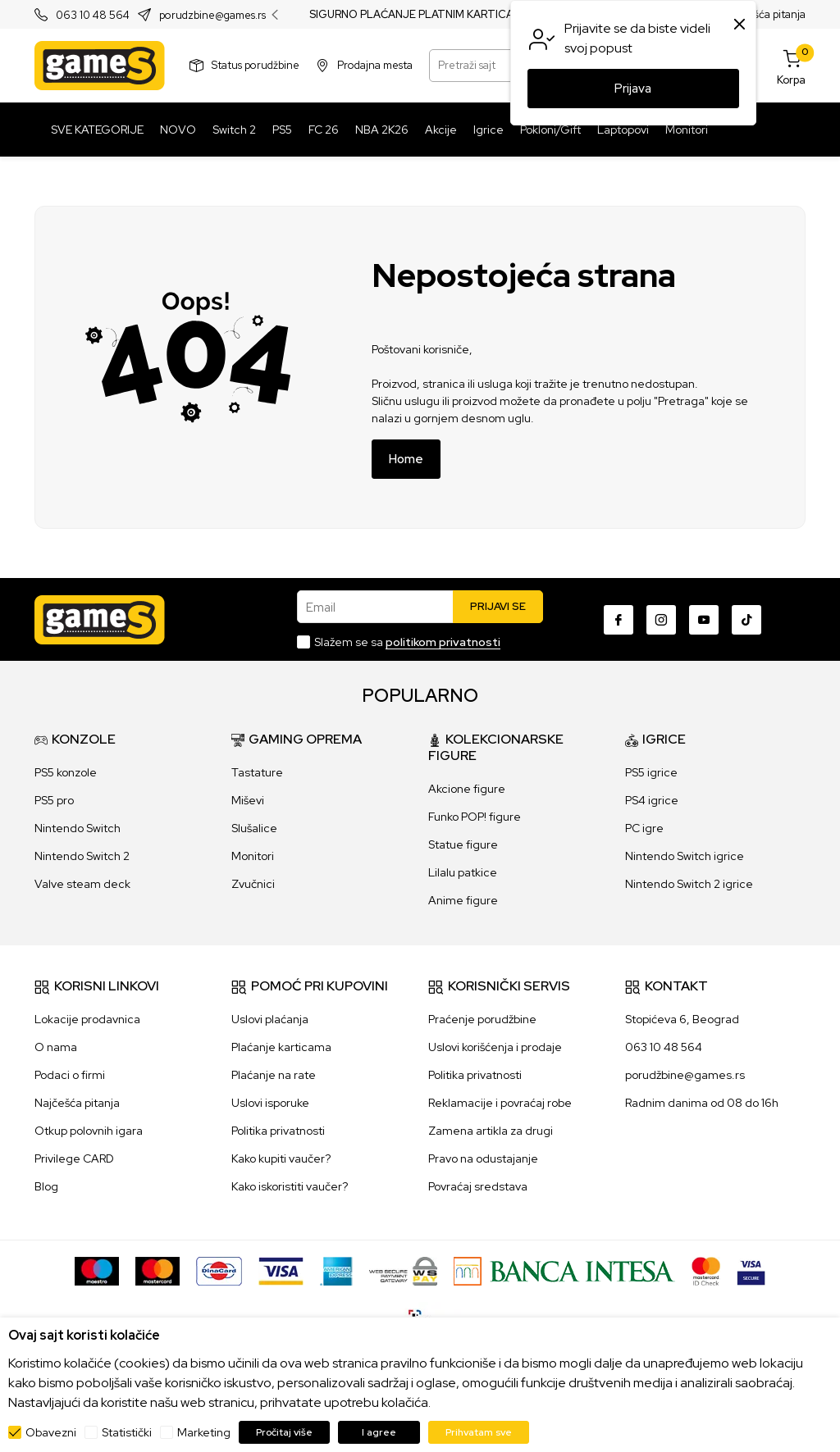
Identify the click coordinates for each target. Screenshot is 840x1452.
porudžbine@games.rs (685, 1074)
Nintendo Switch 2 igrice (689, 883)
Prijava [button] (632, 88)
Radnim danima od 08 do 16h (701, 1102)
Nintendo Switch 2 (82, 856)
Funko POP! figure (474, 816)
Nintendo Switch (77, 828)
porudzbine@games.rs (212, 15)
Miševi (247, 800)
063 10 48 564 (93, 15)
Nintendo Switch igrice (684, 856)
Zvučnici (253, 883)
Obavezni (50, 1432)
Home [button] (406, 459)
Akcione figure (466, 788)
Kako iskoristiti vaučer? (289, 1186)
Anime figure (463, 900)
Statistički (127, 1432)
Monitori (252, 856)
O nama (55, 1047)
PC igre (644, 828)
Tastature (257, 772)
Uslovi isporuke (270, 1102)
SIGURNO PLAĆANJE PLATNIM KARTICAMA (419, 14)
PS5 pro (54, 800)
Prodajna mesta (375, 65)
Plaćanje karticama (281, 1047)
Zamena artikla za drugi (490, 1130)
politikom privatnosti (443, 642)
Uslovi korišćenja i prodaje (495, 1047)
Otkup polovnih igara (88, 1130)
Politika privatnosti (278, 1130)
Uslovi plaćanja (269, 1019)
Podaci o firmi (69, 1074)
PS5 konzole (65, 772)
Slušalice (254, 828)
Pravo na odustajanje (483, 1158)
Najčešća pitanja (766, 14)
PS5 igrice (651, 772)
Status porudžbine (255, 65)
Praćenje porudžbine (482, 1019)
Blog (46, 1186)
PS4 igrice (651, 800)
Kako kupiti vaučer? (281, 1158)
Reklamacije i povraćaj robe (500, 1102)
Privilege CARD (74, 1158)
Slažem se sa (407, 642)
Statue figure (463, 844)
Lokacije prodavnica (87, 1019)
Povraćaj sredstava (477, 1186)
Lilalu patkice (462, 872)
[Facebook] (618, 620)
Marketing (204, 1432)
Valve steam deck (82, 883)
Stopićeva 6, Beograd (682, 1019)
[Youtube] (704, 620)
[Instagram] (661, 620)
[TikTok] (746, 620)
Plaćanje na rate (273, 1074)
